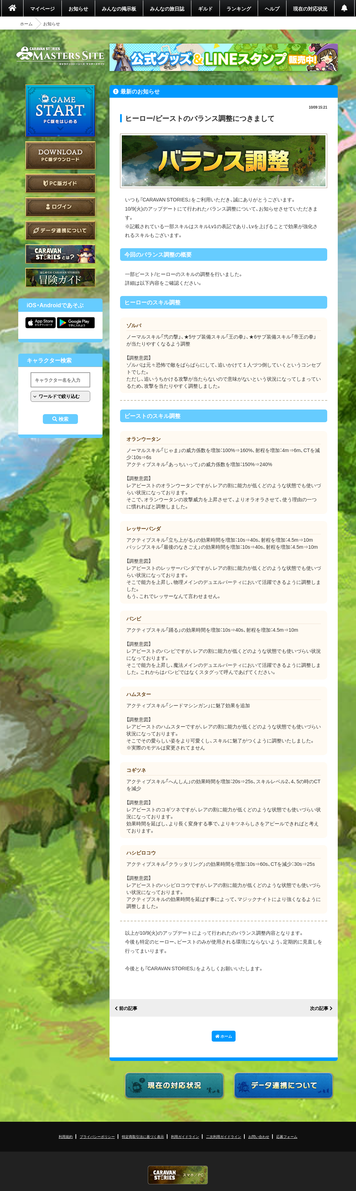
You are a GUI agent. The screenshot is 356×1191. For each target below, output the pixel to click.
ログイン (60, 207)
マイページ (42, 8)
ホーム (26, 23)
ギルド (205, 8)
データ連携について (60, 230)
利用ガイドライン (185, 1136)
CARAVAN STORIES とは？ (60, 254)
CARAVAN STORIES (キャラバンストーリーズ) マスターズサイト (60, 56)
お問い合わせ (258, 1136)
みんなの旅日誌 (167, 8)
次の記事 (319, 1008)
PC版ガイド (60, 183)
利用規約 (66, 1136)
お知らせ (78, 8)
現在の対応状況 (310, 8)
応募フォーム (286, 1136)
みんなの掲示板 (119, 8)
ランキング (238, 8)
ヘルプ (272, 8)
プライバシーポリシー (97, 1136)
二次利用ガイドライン (223, 1136)
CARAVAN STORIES (178, 1175)
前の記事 (128, 1008)
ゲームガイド (60, 277)
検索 (63, 419)
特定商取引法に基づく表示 (143, 1136)
